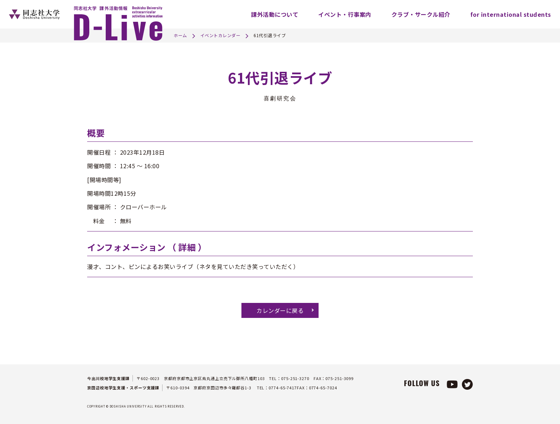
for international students (510, 14)
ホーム (180, 35)
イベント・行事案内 (344, 14)
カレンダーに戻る (280, 310)
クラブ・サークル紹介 (420, 14)
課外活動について (274, 14)
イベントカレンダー (220, 35)
